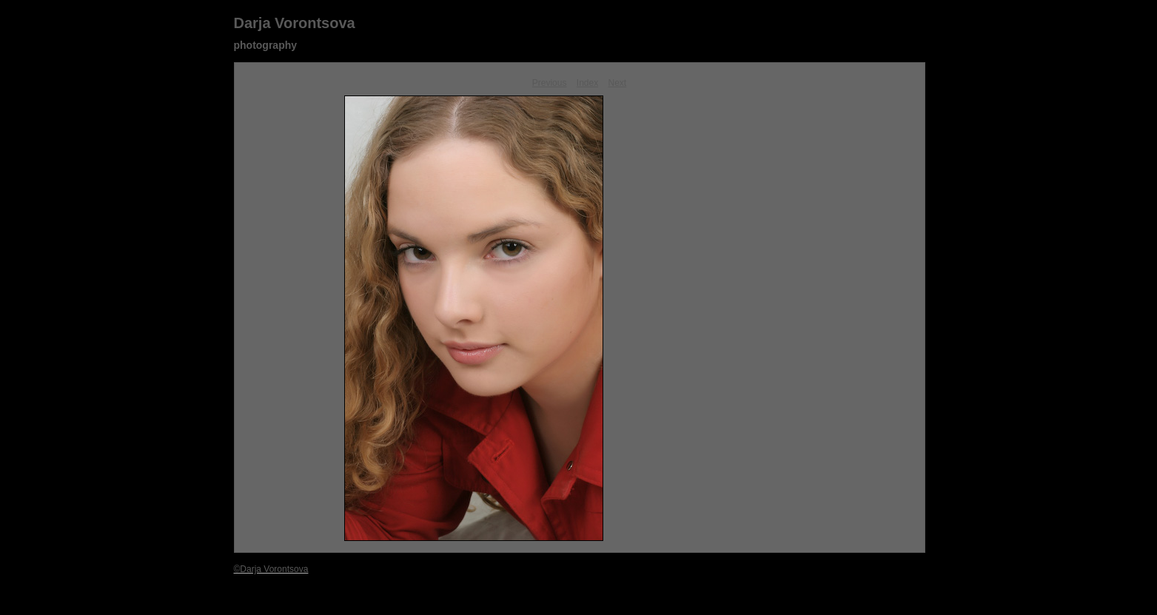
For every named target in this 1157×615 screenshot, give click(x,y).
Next (617, 83)
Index (587, 83)
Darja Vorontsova (294, 23)
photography (266, 45)
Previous (549, 83)
